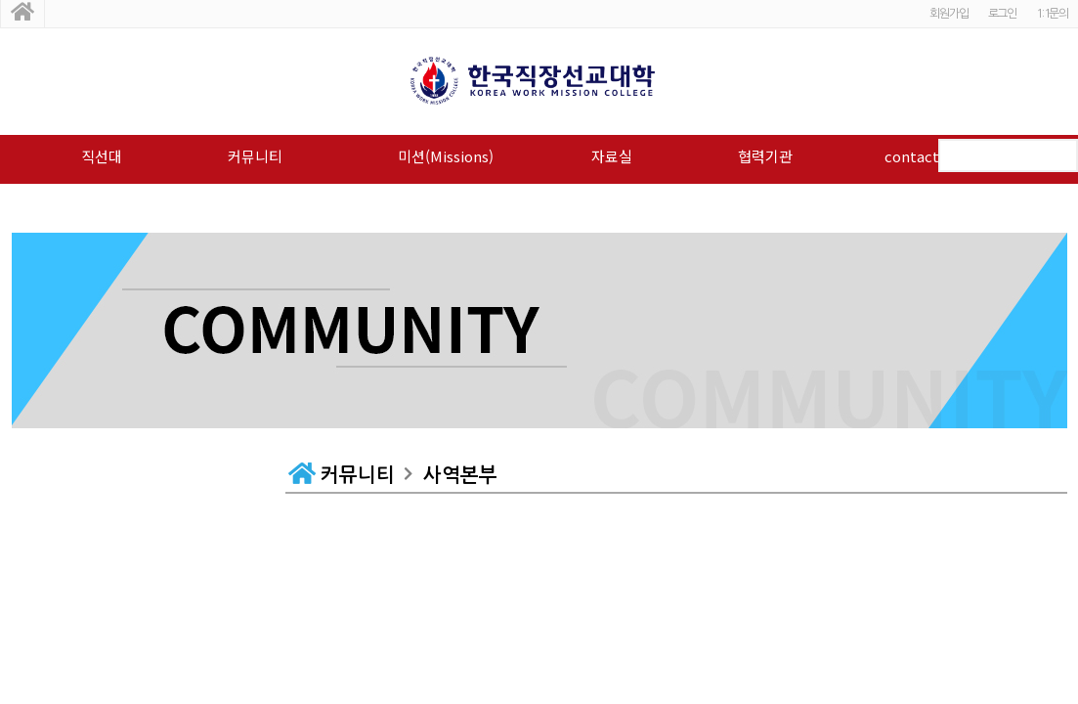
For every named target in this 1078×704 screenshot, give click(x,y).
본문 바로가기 (0, 0)
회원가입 (948, 14)
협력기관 (765, 156)
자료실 (611, 156)
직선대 (101, 156)
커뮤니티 (255, 156)
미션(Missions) (446, 156)
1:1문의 (1052, 14)
